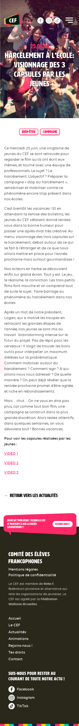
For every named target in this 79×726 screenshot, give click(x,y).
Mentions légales (23, 569)
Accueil (14, 618)
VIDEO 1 (11, 453)
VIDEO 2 (11, 463)
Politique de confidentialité (32, 575)
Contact (15, 659)
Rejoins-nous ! (62, 524)
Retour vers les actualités (34, 495)
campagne (50, 132)
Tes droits (16, 652)
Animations (18, 639)
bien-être (28, 132)
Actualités (17, 632)
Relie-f (49, 584)
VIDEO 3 (11, 472)
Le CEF (14, 625)
